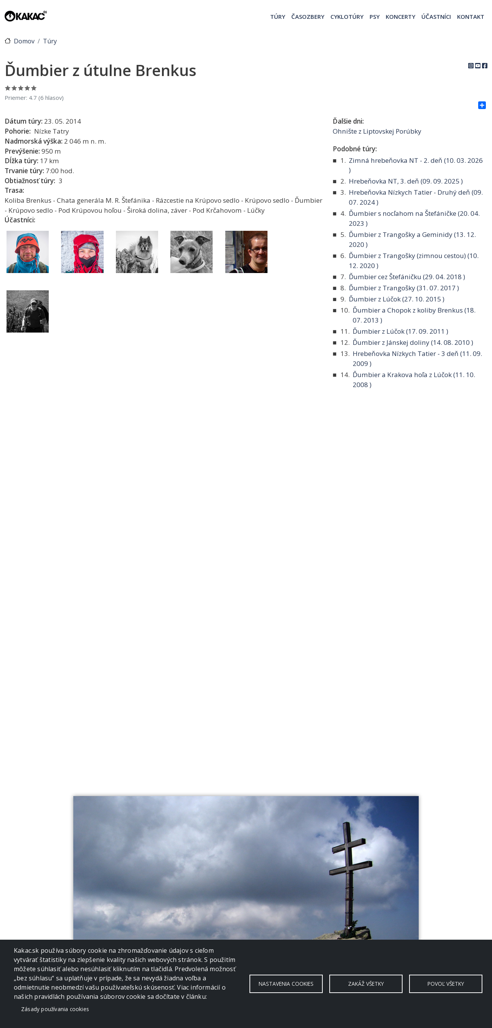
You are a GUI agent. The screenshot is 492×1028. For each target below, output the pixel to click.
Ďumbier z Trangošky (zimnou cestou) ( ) (414, 260)
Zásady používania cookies (55, 1009)
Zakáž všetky (366, 983)
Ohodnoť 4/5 (27, 88)
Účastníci (436, 16)
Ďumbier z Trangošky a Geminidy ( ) (412, 239)
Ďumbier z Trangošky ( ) (404, 287)
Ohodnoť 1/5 (8, 88)
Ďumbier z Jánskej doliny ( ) (413, 342)
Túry (277, 16)
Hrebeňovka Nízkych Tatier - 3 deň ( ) (417, 358)
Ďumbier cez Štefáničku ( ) (407, 276)
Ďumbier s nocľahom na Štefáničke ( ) (414, 218)
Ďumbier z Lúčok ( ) (396, 299)
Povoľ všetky (446, 983)
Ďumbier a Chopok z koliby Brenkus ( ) (414, 315)
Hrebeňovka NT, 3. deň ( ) (406, 181)
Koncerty (400, 16)
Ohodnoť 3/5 (21, 88)
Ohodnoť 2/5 (14, 88)
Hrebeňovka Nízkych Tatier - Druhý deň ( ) (416, 197)
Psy (375, 16)
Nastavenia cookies (286, 983)
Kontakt (470, 16)
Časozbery (307, 16)
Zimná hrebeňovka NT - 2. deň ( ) (416, 165)
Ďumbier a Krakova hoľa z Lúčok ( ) (414, 379)
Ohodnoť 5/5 (34, 88)
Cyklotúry (346, 16)
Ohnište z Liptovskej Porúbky (377, 131)
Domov (24, 41)
